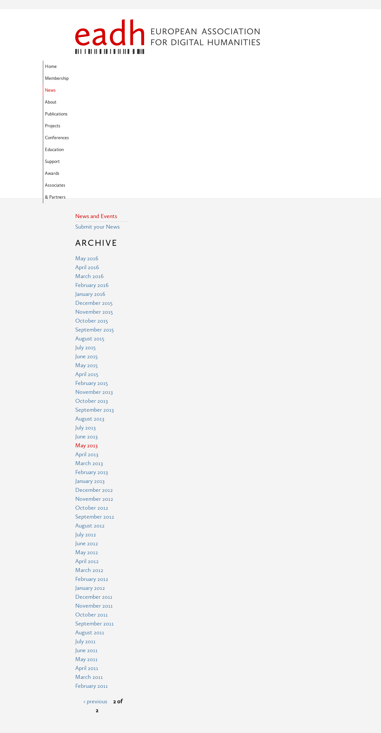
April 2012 (87, 454)
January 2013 (90, 374)
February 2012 (91, 472)
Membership (109, 66)
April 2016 (87, 160)
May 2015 (86, 258)
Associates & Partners (145, 78)
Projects (208, 66)
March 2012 (89, 463)
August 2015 (89, 231)
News (135, 66)
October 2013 (91, 294)
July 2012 (85, 427)
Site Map (145, 665)
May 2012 (86, 445)
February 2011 (91, 579)
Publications (181, 66)
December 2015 (93, 196)
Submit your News (97, 119)
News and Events (96, 109)
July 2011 (85, 534)
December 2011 (93, 490)
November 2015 (94, 205)
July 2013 (85, 320)
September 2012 (94, 409)
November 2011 (94, 498)
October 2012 (91, 401)
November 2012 (94, 392)
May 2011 (86, 552)
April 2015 (86, 267)
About (155, 66)
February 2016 (92, 178)
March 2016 (89, 169)
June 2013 (86, 329)
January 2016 (90, 187)
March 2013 (89, 356)
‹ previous (95, 594)
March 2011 (89, 570)
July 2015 (85, 240)
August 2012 (90, 418)
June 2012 (86, 436)
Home (83, 66)
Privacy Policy (151, 689)
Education (267, 66)
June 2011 (86, 543)
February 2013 (91, 365)
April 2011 (86, 561)
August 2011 (89, 525)
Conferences (237, 66)
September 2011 (94, 516)
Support (84, 78)
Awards (108, 78)
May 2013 (86, 338)
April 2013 (86, 347)
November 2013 (94, 285)
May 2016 (86, 151)
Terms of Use (151, 677)
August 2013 (89, 311)
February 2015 (91, 276)
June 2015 (86, 249)
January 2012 (90, 481)
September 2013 (94, 303)
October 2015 (91, 213)
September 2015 (94, 222)
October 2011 (91, 507)
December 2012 (94, 383)
